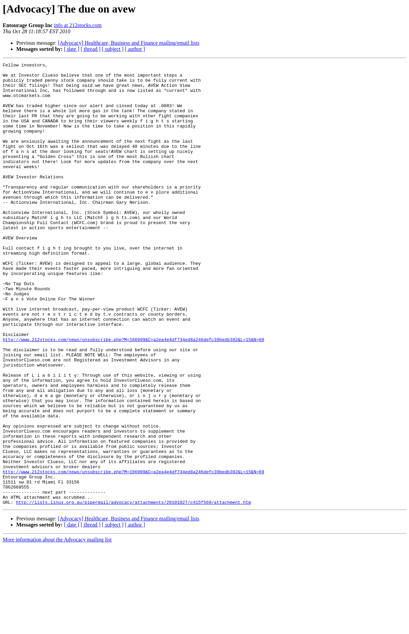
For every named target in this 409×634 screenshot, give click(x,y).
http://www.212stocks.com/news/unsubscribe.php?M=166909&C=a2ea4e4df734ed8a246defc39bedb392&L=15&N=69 (133, 395)
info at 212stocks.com (78, 25)
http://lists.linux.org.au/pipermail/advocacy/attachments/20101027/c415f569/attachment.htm (133, 591)
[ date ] (71, 49)
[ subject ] (113, 49)
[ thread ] (91, 49)
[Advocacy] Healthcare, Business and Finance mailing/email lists (128, 43)
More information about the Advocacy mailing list (57, 628)
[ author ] (135, 49)
